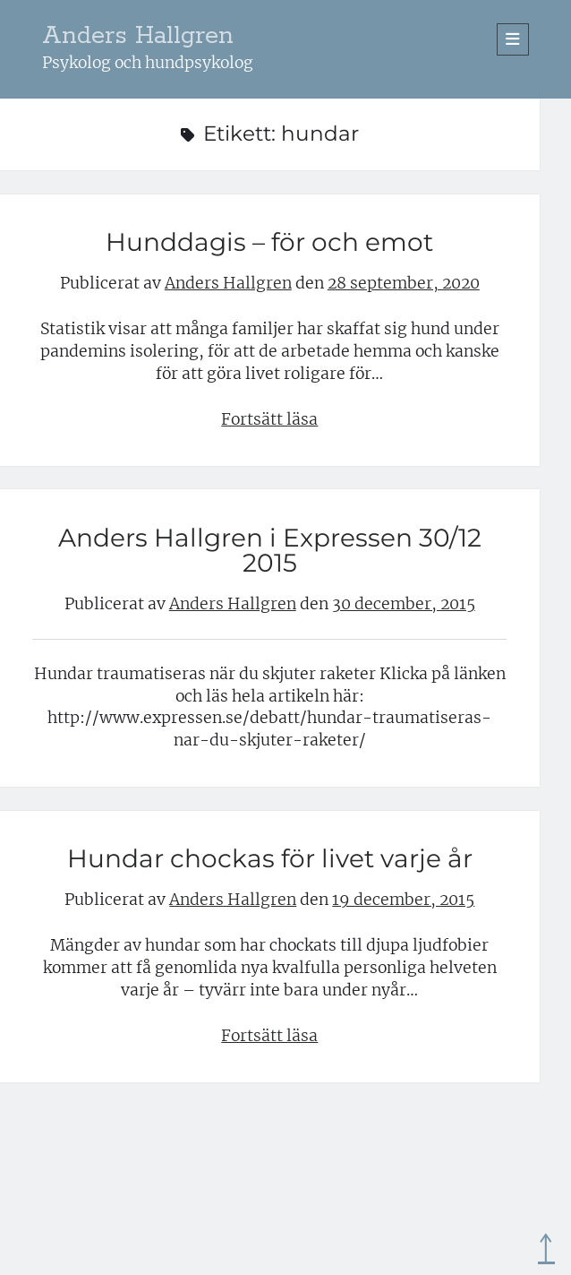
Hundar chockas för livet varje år (270, 858)
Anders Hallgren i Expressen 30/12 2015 (270, 550)
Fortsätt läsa (269, 419)
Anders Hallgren (138, 36)
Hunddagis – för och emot (269, 242)
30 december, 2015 (403, 604)
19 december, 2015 (403, 899)
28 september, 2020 (404, 283)
